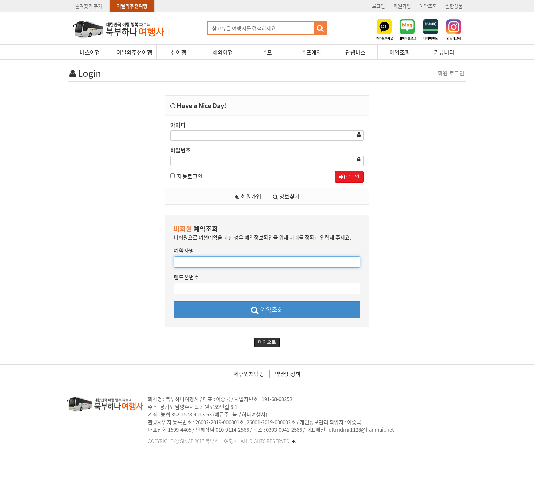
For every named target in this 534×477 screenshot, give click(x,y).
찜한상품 (454, 5)
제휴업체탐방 (249, 374)
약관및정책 (287, 374)
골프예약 (311, 52)
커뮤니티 (444, 52)
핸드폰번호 (186, 277)
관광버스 (355, 52)
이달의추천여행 (131, 5)
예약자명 (184, 250)
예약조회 (428, 5)
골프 (267, 52)
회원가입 (402, 5)
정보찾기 (286, 196)
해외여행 (223, 52)
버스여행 (90, 52)
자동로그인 (186, 176)
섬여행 (178, 52)
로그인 (378, 5)
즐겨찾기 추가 (89, 5)
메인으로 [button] (267, 342)
